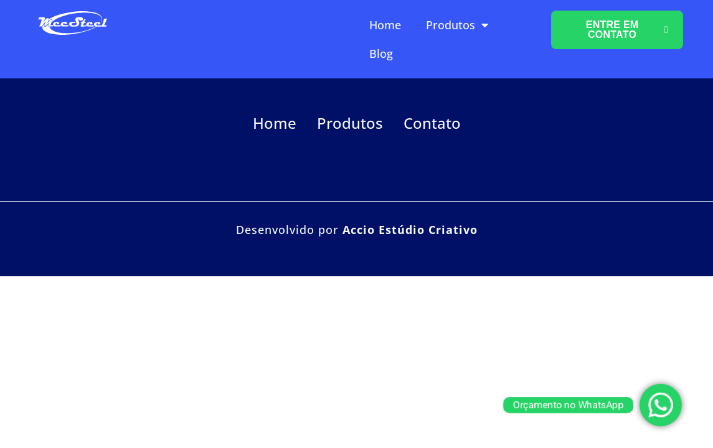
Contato (432, 123)
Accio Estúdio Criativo (410, 229)
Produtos (457, 25)
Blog (381, 53)
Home (385, 24)
